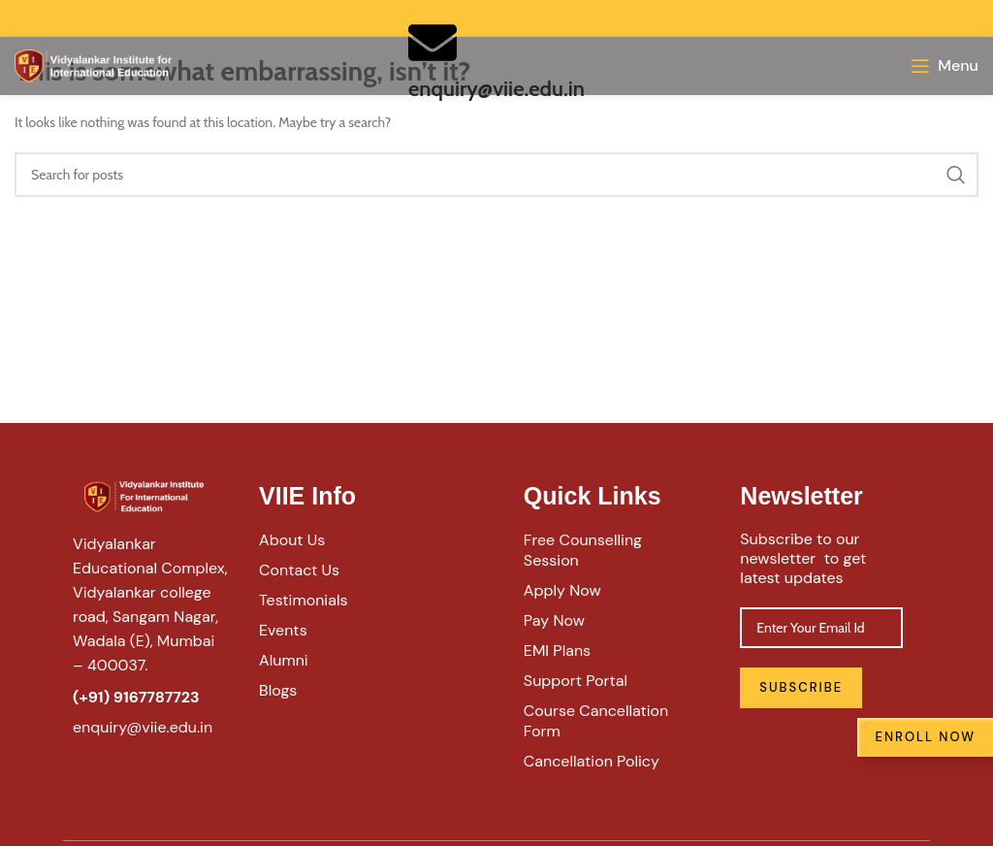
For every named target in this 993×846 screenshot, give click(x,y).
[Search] (496, 174)
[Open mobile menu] (944, 66)
